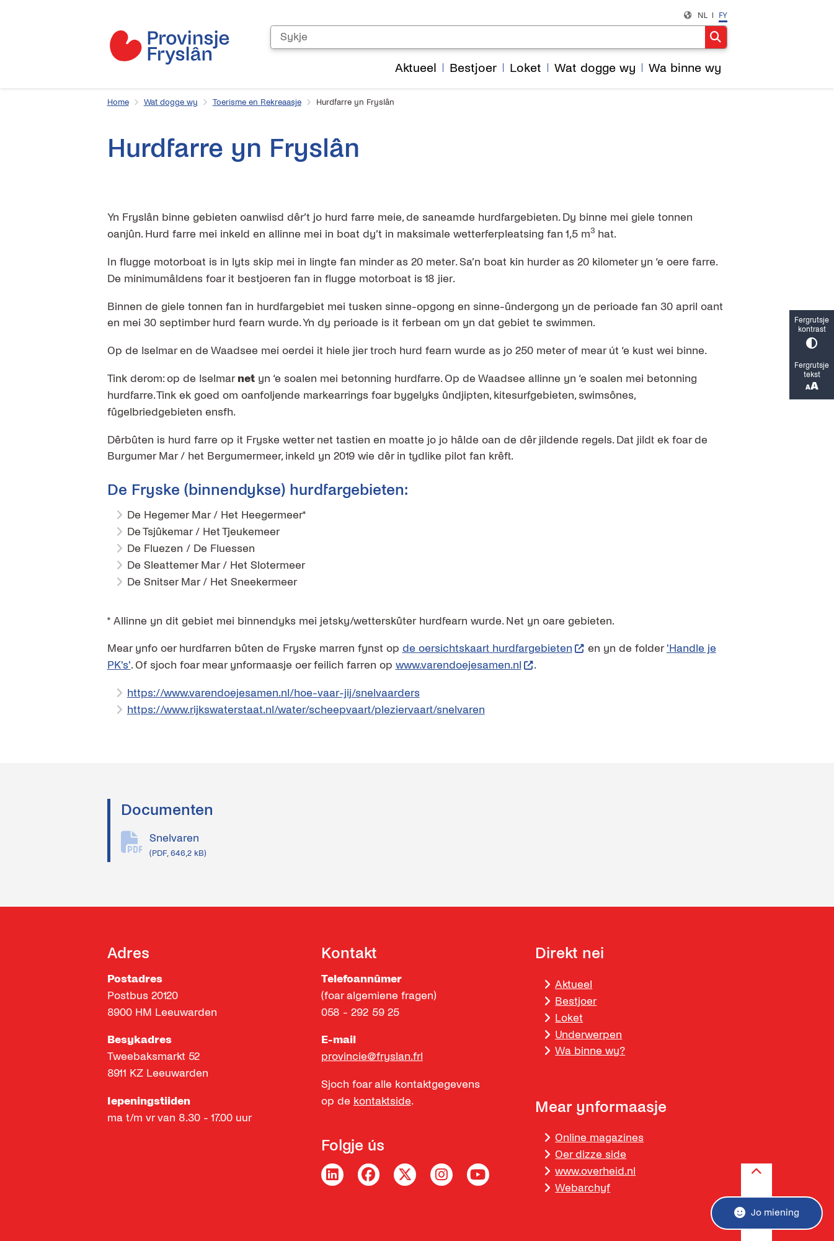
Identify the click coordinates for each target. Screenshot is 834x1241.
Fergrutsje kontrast (811, 332)
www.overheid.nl (595, 1171)
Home (118, 102)
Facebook (369, 1174)
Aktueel (573, 984)
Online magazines (599, 1138)
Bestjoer (576, 1001)
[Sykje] (488, 37)
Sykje (715, 37)
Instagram (441, 1174)
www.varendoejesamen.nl (465, 665)
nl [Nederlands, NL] (703, 15)
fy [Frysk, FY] (723, 15)
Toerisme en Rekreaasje (257, 102)
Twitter (405, 1174)
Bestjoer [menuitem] (473, 67)
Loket (569, 1018)
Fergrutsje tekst (811, 377)
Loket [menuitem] (525, 67)
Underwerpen (588, 1035)
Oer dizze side (590, 1154)
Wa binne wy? (590, 1051)
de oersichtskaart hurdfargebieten (493, 648)
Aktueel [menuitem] (416, 67)
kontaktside (382, 1101)
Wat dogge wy (171, 102)
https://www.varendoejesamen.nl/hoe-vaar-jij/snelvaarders (273, 693)
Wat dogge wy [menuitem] (595, 67)
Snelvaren (438, 846)
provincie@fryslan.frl (372, 1056)
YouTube (478, 1174)
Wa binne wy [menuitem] (685, 67)
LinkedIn (332, 1174)
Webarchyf (582, 1188)
